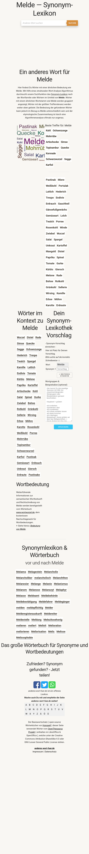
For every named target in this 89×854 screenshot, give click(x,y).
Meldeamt (33, 595)
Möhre (29, 421)
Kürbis (20, 379)
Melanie (47, 583)
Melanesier (22, 583)
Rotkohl (21, 409)
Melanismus (61, 583)
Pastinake (34, 474)
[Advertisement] (44, 47)
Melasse (21, 595)
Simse (20, 343)
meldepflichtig (35, 607)
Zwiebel (21, 403)
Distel (30, 337)
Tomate (31, 373)
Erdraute (22, 474)
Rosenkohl (33, 427)
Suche (72, 23)
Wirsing (32, 415)
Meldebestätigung (26, 601)
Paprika (21, 385)
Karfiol (20, 456)
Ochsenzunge (34, 349)
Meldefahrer (46, 601)
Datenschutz (50, 751)
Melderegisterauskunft (29, 613)
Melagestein (35, 571)
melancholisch (42, 577)
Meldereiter (50, 613)
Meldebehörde (49, 595)
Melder (49, 607)
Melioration (54, 625)
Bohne (31, 403)
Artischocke (24, 391)
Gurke (37, 397)
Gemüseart (23, 462)
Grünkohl (33, 409)
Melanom (21, 589)
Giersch (32, 468)
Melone (30, 379)
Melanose (34, 589)
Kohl (35, 391)
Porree (33, 433)
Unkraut (21, 468)
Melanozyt (48, 589)
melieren (21, 625)
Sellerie (21, 415)
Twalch (21, 361)
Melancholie (51, 571)
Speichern (63, 427)
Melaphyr (61, 589)
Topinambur (24, 444)
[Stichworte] (58, 404)
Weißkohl (22, 433)
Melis (51, 631)
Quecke (30, 343)
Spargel (31, 361)
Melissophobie (24, 637)
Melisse (61, 631)
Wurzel (21, 337)
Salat (20, 397)
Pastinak (32, 456)
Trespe (33, 355)
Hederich (22, 355)
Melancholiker (24, 577)
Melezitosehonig (53, 619)
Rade (38, 337)
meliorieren (22, 631)
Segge (20, 349)
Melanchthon (60, 577)
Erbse (20, 421)
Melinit (42, 625)
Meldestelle (22, 619)
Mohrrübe (22, 438)
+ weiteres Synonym (64, 375)
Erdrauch (36, 462)
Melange (36, 583)
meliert (32, 625)
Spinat (28, 397)
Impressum (38, 751)
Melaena (21, 571)
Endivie (21, 373)
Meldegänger (62, 601)
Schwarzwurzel (25, 450)
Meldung (36, 619)
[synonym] (62, 369)
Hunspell (47, 725)
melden (20, 607)
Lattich (31, 367)
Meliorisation (38, 631)
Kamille (21, 367)
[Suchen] (44, 23)
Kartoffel (33, 385)
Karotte (21, 427)
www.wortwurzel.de (25, 512)
